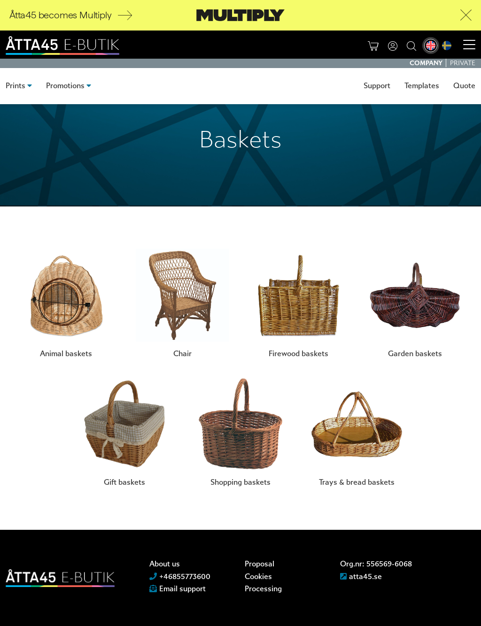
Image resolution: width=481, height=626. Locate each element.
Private (462, 63)
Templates (421, 85)
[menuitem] (430, 45)
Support (377, 85)
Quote (464, 85)
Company (427, 63)
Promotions (65, 85)
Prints (15, 85)
